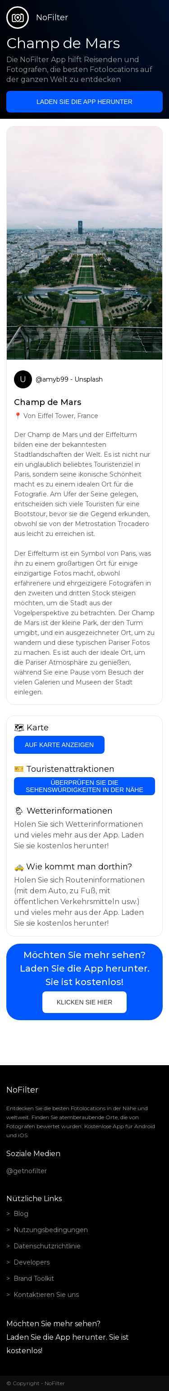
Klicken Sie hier (85, 1002)
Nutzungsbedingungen (51, 1230)
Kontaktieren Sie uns (46, 1295)
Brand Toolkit (34, 1278)
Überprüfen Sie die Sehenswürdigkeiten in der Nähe (84, 786)
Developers (32, 1262)
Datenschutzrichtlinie (47, 1246)
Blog (21, 1214)
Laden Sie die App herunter (84, 101)
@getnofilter (26, 1171)
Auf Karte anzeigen (59, 744)
